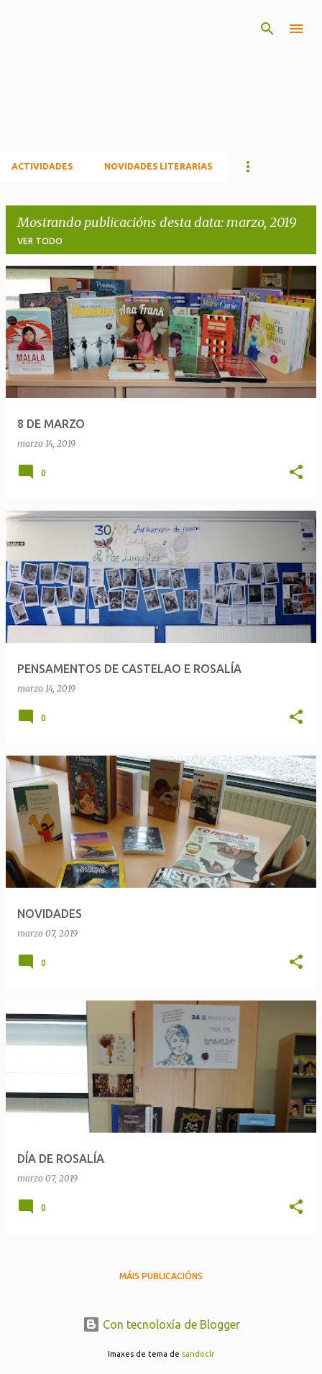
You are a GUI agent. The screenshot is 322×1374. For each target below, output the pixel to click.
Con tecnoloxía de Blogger (161, 1324)
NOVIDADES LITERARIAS (158, 166)
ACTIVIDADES (42, 166)
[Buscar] (267, 28)
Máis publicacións (161, 1276)
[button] (296, 472)
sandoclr (198, 1354)
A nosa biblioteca (106, 26)
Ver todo (40, 241)
